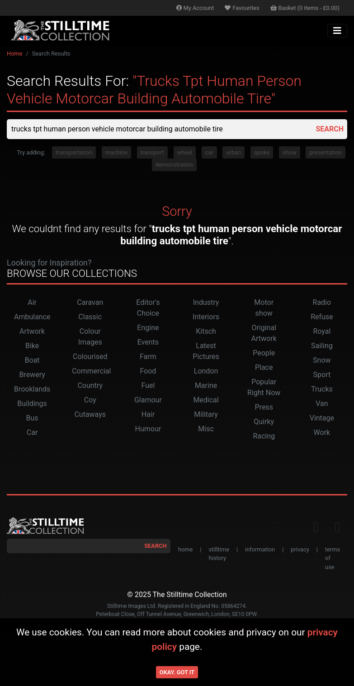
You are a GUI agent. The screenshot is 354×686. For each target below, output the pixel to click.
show (290, 152)
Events (148, 342)
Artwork (32, 331)
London (206, 371)
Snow (321, 360)
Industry (206, 302)
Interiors (206, 317)
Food (148, 371)
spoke (261, 152)
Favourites (242, 8)
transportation (74, 152)
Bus (32, 418)
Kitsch (206, 331)
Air (32, 302)
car (209, 152)
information (260, 549)
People (264, 353)
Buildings (32, 403)
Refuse (322, 317)
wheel (184, 152)
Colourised (90, 356)
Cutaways (90, 414)
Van (322, 403)
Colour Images (90, 336)
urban (233, 152)
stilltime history (218, 553)
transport (152, 152)
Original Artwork (264, 333)
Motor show (264, 307)
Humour (148, 429)
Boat (32, 360)
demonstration (174, 164)
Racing (264, 436)
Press (264, 407)
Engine (148, 327)
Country (90, 385)
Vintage (322, 418)
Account (195, 8)
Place (264, 367)
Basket (305, 8)
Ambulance (32, 317)
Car (32, 432)
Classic (90, 317)
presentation (325, 152)
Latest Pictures (206, 351)
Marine (206, 385)
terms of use (332, 558)
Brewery (32, 374)
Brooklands (32, 389)
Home (14, 53)
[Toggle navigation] (337, 30)
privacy (300, 549)
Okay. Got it (177, 672)
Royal (321, 331)
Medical (205, 400)
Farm (148, 356)
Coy (90, 400)
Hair (148, 414)
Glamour (148, 400)
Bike (32, 345)
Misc (206, 429)
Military (206, 414)
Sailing (322, 345)
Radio (322, 302)
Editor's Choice (148, 307)
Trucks (322, 389)
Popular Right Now (263, 387)
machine (116, 152)
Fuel (148, 385)
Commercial (91, 371)
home (185, 549)
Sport (322, 374)
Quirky (264, 421)
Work (322, 432)
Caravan (90, 302)
